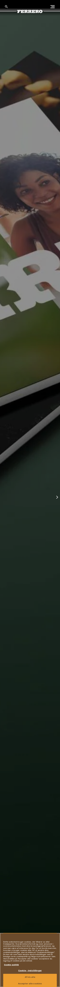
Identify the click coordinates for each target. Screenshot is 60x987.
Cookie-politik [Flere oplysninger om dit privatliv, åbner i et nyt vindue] (11, 965)
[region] (30, 960)
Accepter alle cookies (30, 983)
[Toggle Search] (6, 6)
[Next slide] (57, 497)
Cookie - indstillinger (30, 970)
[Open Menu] (53, 6)
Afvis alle (30, 977)
